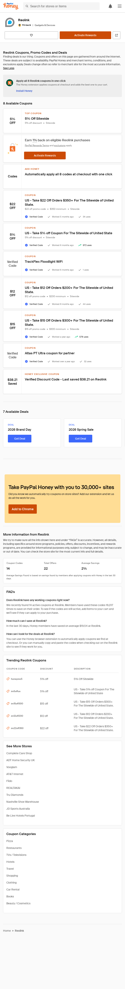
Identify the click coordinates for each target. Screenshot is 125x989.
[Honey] (10, 6)
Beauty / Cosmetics (18, 903)
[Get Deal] (19, 438)
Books (10, 896)
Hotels (10, 862)
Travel (10, 868)
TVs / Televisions (16, 855)
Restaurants (14, 848)
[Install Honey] (24, 90)
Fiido (9, 781)
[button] (119, 6)
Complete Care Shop (19, 753)
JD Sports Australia (18, 808)
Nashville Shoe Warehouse (22, 801)
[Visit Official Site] (116, 35)
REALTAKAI (13, 788)
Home (7, 930)
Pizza (9, 841)
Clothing (11, 882)
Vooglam (11, 767)
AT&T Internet (14, 774)
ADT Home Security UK (20, 760)
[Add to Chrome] (22, 509)
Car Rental (12, 889)
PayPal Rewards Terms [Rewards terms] (37, 145)
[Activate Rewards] (85, 35)
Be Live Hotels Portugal (20, 815)
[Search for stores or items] (61, 6)
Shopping (12, 875)
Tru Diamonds (14, 795)
